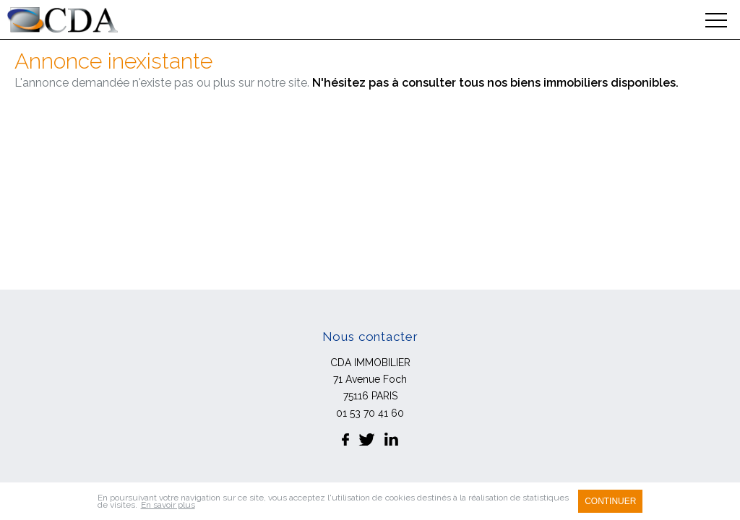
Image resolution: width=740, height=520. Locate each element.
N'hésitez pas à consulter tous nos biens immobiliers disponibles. (495, 83)
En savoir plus (168, 504)
